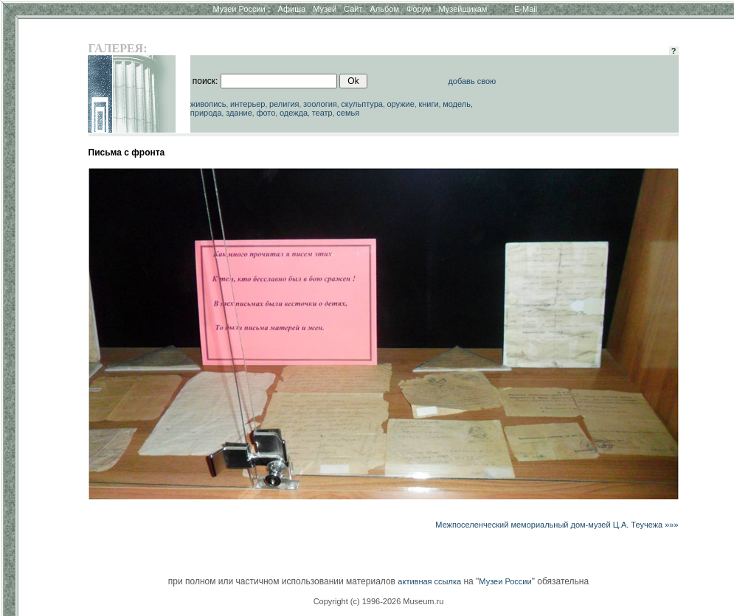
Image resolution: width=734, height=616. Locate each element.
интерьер (247, 103)
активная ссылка (429, 581)
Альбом (384, 8)
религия (284, 103)
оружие (400, 103)
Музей (324, 8)
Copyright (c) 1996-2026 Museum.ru (379, 601)
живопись (208, 103)
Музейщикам (462, 8)
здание (239, 112)
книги (428, 103)
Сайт (353, 8)
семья (347, 112)
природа (206, 112)
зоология (320, 103)
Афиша (292, 8)
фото (265, 112)
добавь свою (472, 81)
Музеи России (241, 8)
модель (457, 103)
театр (322, 112)
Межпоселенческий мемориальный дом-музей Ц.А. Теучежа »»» (556, 524)
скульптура (362, 103)
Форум (418, 8)
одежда (294, 112)
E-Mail (525, 8)
